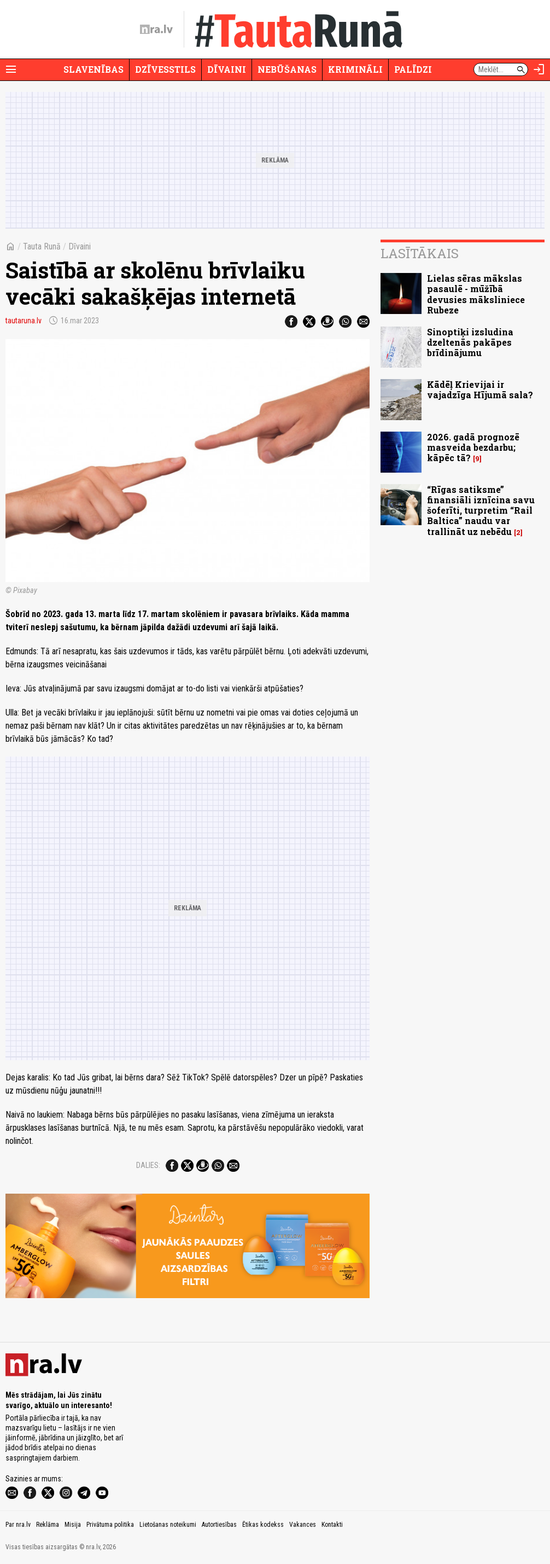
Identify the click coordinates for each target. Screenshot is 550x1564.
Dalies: (148, 1165)
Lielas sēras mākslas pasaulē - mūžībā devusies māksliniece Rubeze (476, 294)
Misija (73, 1524)
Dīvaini (226, 69)
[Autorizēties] (539, 69)
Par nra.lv (18, 1524)
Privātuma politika (110, 1524)
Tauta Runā (42, 246)
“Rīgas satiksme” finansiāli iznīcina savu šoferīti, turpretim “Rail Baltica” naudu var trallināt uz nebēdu (481, 510)
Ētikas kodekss (263, 1524)
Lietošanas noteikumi (167, 1524)
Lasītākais (420, 253)
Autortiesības (219, 1524)
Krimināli (355, 69)
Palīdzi (413, 69)
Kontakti (332, 1524)
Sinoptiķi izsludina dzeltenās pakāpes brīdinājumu (470, 342)
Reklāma (47, 1524)
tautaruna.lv (23, 320)
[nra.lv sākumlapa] (156, 29)
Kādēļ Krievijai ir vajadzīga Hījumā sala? (480, 389)
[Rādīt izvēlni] (11, 69)
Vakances (302, 1524)
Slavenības (93, 69)
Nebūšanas (287, 69)
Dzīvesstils (165, 69)
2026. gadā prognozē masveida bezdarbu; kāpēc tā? (473, 447)
